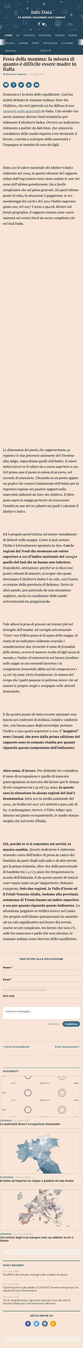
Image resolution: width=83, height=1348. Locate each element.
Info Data (41, 12)
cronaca (29, 35)
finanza (60, 35)
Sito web (8, 996)
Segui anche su (41, 1315)
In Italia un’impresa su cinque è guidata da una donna (37, 1181)
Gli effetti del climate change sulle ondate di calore (35, 1274)
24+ (18, 35)
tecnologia (50, 43)
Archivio (10, 51)
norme (73, 35)
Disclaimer (54, 1024)
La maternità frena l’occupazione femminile (30, 1124)
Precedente (16, 1046)
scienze (23, 43)
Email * (7, 980)
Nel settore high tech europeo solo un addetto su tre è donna (37, 1239)
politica (10, 43)
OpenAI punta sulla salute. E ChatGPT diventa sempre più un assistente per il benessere (40, 1289)
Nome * (7, 967)
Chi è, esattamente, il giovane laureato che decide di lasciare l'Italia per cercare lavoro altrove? (36, 1302)
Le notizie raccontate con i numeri (41, 17)
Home (8, 35)
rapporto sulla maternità (22, 111)
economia (45, 35)
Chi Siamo (67, 43)
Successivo (67, 1046)
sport (35, 43)
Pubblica (71, 1024)
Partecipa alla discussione (41, 959)
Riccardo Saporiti (15, 74)
